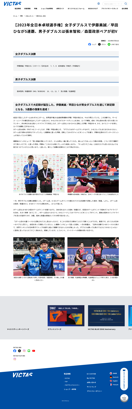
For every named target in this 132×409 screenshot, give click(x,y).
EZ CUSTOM (91, 374)
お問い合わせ (91, 382)
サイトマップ (91, 387)
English (114, 381)
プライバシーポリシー (94, 391)
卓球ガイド (60, 8)
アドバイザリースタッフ (109, 8)
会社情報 (125, 8)
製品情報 (18, 8)
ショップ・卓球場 (70, 389)
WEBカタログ (93, 8)
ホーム (15, 16)
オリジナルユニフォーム (76, 8)
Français (114, 384)
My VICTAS (91, 378)
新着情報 (27, 8)
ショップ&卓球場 (47, 8)
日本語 (113, 373)
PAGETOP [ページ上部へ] (124, 399)
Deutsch (114, 377)
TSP (66, 381)
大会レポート (30, 16)
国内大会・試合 (41, 16)
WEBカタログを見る (124, 380)
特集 (35, 8)
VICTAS (67, 378)
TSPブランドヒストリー (72, 385)
